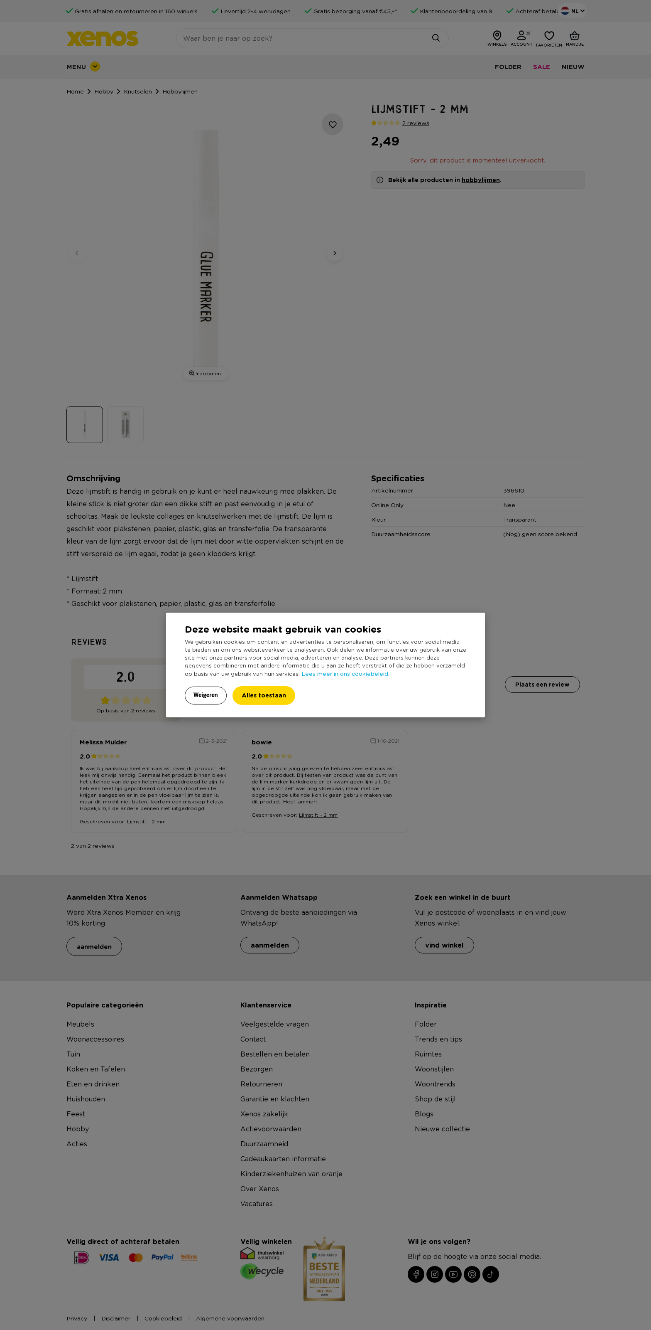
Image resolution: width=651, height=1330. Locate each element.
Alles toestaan (264, 695)
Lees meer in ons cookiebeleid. (345, 673)
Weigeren (205, 695)
